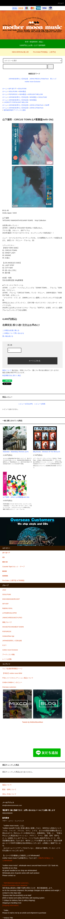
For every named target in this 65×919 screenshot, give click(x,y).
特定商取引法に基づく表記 (11, 375)
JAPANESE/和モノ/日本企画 (18, 79)
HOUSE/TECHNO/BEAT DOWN (13, 627)
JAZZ (4, 590)
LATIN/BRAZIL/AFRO (9, 613)
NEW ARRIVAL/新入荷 (19, 52)
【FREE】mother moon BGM (12, 673)
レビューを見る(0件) (26, 404)
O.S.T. (4, 645)
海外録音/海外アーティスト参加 (15, 110)
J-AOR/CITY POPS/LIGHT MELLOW (16, 102)
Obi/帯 (47, 105)
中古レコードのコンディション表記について (17, 678)
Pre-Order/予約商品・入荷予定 (43, 52)
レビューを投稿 (39, 404)
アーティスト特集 (8, 654)
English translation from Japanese (14, 885)
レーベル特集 (7, 659)
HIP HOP (5, 604)
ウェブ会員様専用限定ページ (12, 669)
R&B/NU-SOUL (7, 608)
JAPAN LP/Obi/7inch (36, 105)
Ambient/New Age (8, 636)
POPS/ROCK (13, 94)
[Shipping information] (10, 905)
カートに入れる (32, 360)
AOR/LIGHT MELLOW (35, 94)
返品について (7, 370)
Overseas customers (9, 687)
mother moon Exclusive (32, 81)
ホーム (4, 88)
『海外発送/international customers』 (16, 883)
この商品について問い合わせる (13, 333)
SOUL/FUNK (22, 88)
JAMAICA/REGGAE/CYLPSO (12, 617)
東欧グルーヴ (7, 622)
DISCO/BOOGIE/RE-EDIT (11, 599)
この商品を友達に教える (10, 330)
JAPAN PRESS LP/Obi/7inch (39, 79)
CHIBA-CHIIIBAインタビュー (12, 682)
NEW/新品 (22, 91)
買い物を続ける (7, 336)
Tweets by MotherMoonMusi (32, 722)
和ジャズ (53, 79)
